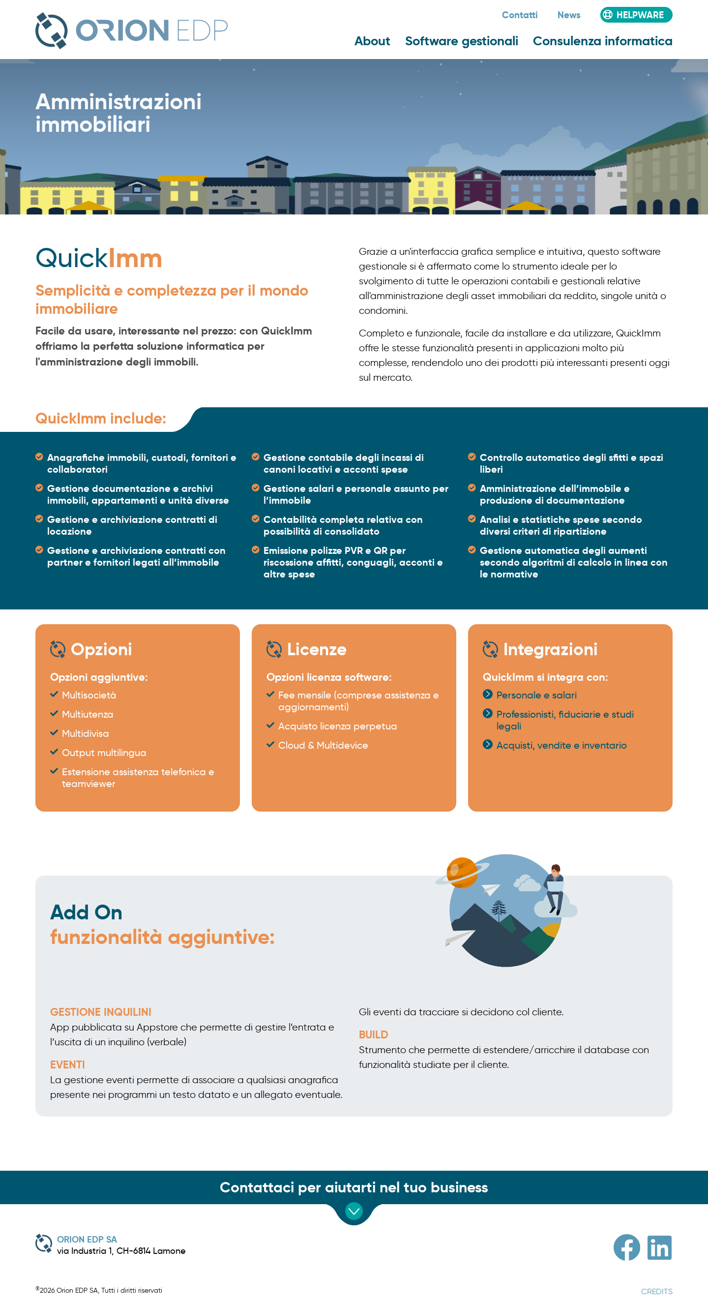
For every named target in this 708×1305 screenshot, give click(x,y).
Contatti (520, 15)
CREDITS (657, 1291)
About (372, 41)
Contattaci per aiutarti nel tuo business (354, 1187)
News (569, 15)
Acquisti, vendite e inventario (562, 745)
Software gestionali (461, 41)
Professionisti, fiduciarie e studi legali (565, 720)
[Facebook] (627, 1248)
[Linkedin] (660, 1248)
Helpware (640, 15)
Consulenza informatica (603, 41)
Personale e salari (537, 695)
